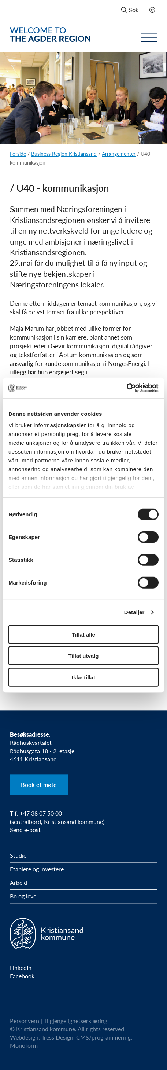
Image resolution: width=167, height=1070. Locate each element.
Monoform (24, 1045)
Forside (18, 153)
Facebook (22, 976)
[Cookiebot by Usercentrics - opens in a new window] (126, 388)
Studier (19, 855)
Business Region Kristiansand (64, 153)
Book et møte (39, 784)
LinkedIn (20, 968)
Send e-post (25, 829)
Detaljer (134, 612)
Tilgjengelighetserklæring (75, 1020)
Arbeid (18, 882)
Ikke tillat (83, 677)
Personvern (24, 1020)
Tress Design (57, 1037)
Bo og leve (23, 896)
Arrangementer (119, 153)
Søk (129, 10)
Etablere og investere (37, 869)
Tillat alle (83, 634)
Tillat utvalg (83, 656)
